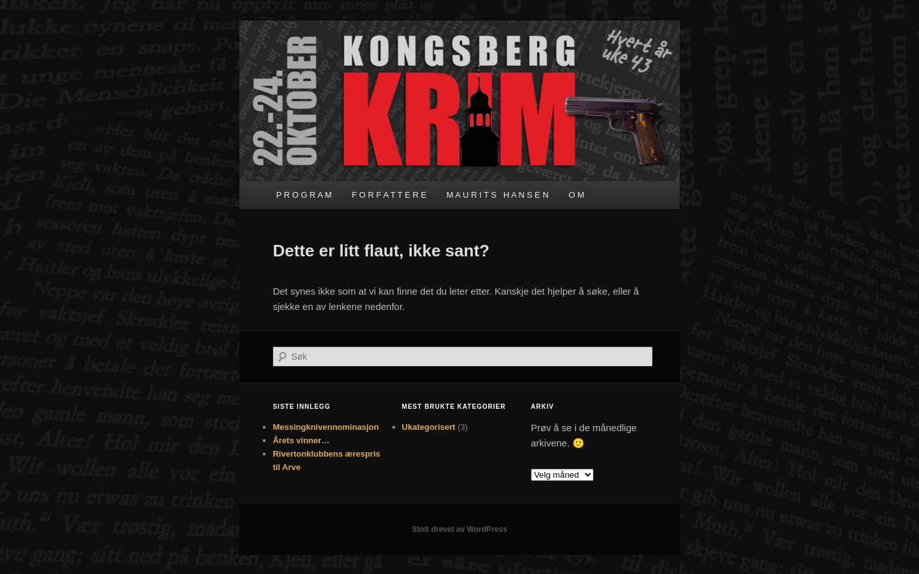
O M (577, 195)
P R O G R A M (304, 195)
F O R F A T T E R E (389, 195)
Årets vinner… (301, 440)
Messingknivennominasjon (325, 427)
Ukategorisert (429, 427)
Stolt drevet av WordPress (459, 529)
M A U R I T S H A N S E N (498, 195)
